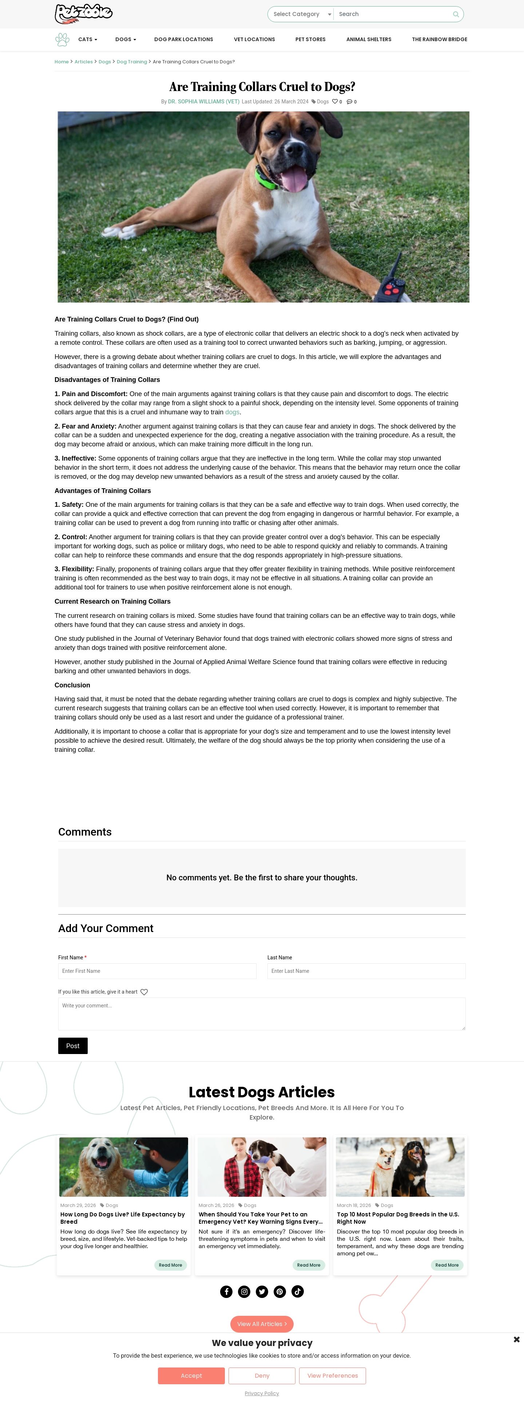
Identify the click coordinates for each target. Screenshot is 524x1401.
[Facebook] (226, 1292)
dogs (232, 412)
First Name (72, 957)
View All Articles (262, 1324)
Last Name (279, 957)
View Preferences (332, 1376)
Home (62, 61)
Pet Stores (310, 39)
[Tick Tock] (297, 1291)
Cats (85, 39)
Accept (191, 1376)
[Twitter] (262, 1292)
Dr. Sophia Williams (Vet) (204, 101)
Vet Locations (254, 39)
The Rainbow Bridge (439, 39)
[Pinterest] (280, 1292)
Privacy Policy (262, 1393)
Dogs (123, 39)
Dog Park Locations (183, 39)
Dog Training (132, 61)
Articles (84, 61)
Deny (262, 1376)
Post (73, 1046)
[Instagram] (244, 1292)
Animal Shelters (369, 39)
